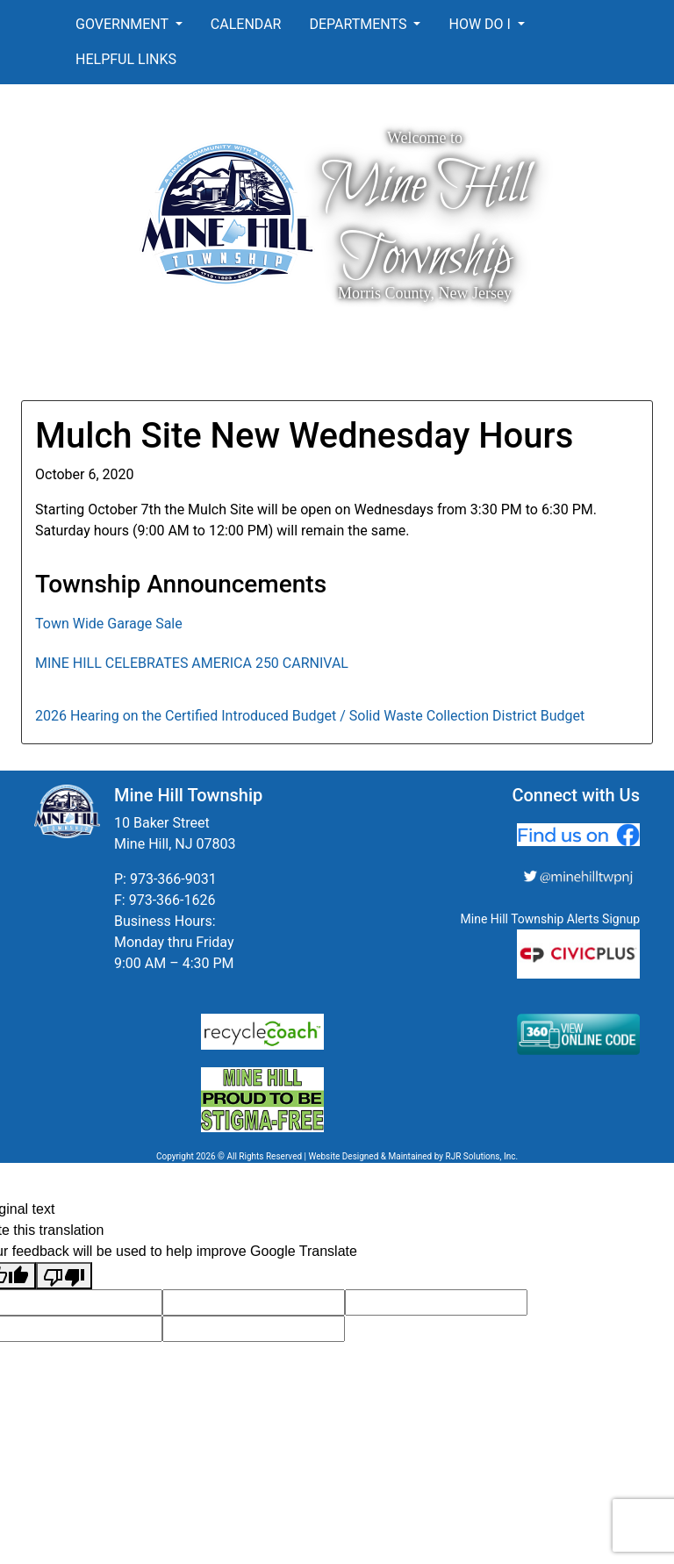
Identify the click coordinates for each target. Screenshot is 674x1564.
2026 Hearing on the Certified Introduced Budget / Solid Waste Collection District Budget (309, 715)
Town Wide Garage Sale (109, 623)
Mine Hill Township (424, 222)
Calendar (246, 24)
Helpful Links (125, 59)
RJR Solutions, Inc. (481, 1156)
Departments (359, 24)
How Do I (480, 24)
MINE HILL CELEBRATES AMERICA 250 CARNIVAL (191, 663)
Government (123, 24)
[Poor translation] (64, 1275)
